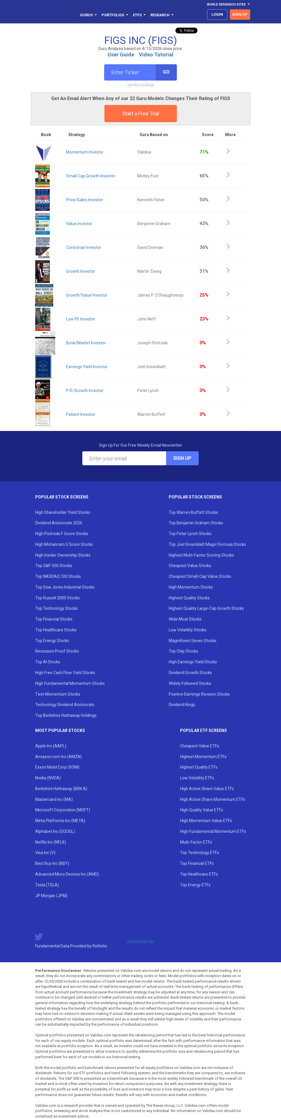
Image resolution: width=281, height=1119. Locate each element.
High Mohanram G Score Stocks (64, 544)
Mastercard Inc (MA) (54, 799)
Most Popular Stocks (60, 730)
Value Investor (79, 223)
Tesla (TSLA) (47, 885)
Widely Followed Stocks (190, 683)
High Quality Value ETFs (201, 810)
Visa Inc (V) (45, 852)
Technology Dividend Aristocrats (64, 704)
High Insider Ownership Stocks (62, 555)
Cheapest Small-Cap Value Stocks (200, 576)
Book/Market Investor (86, 343)
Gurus (88, 15)
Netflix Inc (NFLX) (50, 842)
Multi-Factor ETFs (196, 842)
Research (162, 15)
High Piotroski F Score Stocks (61, 533)
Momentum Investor (85, 152)
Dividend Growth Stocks (190, 672)
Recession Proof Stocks (57, 651)
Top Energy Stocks (52, 640)
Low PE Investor (80, 319)
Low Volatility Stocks (187, 630)
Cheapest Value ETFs (199, 746)
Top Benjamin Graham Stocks (196, 523)
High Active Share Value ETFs (207, 788)
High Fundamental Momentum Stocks (70, 683)
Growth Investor (80, 271)
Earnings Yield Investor (87, 366)
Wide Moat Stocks (185, 619)
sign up (240, 14)
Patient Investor (80, 414)
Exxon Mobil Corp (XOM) (57, 767)
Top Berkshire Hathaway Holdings (66, 715)
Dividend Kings (182, 704)
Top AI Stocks (47, 662)
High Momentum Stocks (191, 587)
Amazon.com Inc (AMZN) (58, 756)
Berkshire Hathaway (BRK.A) (61, 788)
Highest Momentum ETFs (203, 756)
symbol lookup (140, 85)
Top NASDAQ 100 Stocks (58, 576)
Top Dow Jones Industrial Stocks (65, 587)
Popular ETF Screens (203, 730)
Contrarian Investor (83, 247)
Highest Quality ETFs (199, 767)
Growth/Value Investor (86, 295)
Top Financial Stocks (53, 619)
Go (166, 72)
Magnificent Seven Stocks (192, 640)
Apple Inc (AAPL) (50, 746)
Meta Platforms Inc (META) (60, 820)
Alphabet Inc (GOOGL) (55, 831)
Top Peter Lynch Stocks (190, 533)
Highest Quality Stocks (189, 598)
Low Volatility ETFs (197, 778)
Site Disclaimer (140, 941)
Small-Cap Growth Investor (90, 176)
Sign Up (182, 458)
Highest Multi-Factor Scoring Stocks (201, 555)
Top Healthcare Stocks (56, 630)
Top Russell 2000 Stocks (57, 598)
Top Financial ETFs (197, 863)
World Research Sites (228, 4)
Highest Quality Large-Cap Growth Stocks (206, 608)
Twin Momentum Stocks (57, 694)
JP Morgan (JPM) (51, 895)
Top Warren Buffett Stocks (193, 512)
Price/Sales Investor (84, 199)
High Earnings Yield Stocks (193, 662)
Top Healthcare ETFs (199, 874)
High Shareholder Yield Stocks (62, 512)
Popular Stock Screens (61, 497)
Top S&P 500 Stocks (53, 565)
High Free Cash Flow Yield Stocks (65, 672)
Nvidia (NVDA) (48, 778)
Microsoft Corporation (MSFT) (62, 810)
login (217, 14)
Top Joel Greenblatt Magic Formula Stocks (207, 544)
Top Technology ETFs (199, 852)
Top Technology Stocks (56, 608)
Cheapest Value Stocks (190, 565)
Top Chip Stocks (183, 651)
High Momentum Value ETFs (206, 820)
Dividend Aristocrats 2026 (58, 523)
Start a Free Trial (140, 114)
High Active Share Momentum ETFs (212, 799)
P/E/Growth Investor (85, 390)
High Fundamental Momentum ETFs (213, 831)
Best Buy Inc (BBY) (52, 863)
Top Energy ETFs (195, 885)
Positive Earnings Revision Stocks (199, 694)
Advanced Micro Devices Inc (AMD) (67, 874)
